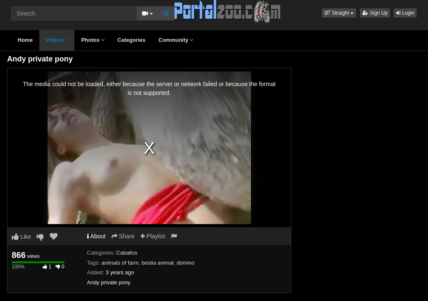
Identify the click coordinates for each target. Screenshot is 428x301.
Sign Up (374, 13)
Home (25, 40)
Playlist (152, 236)
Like (21, 236)
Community (175, 40)
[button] (339, 13)
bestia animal (158, 263)
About (96, 236)
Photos (92, 40)
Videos (57, 40)
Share (123, 236)
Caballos (127, 253)
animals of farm (120, 263)
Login (405, 13)
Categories (131, 40)
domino (186, 263)
